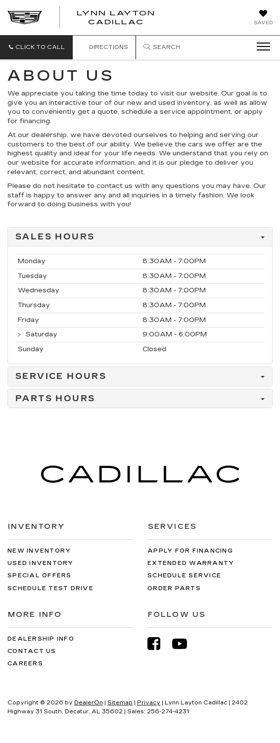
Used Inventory (40, 563)
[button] (36, 47)
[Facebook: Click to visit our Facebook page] (158, 643)
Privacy (148, 702)
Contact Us (31, 651)
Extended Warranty (190, 563)
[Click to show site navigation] (260, 47)
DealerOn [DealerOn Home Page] (88, 702)
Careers (25, 663)
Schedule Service (184, 575)
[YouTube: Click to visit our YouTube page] (184, 643)
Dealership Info (40, 639)
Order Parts (174, 588)
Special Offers (39, 575)
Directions (104, 47)
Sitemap (120, 702)
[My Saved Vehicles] (263, 18)
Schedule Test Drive (50, 588)
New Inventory (39, 551)
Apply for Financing (190, 551)
